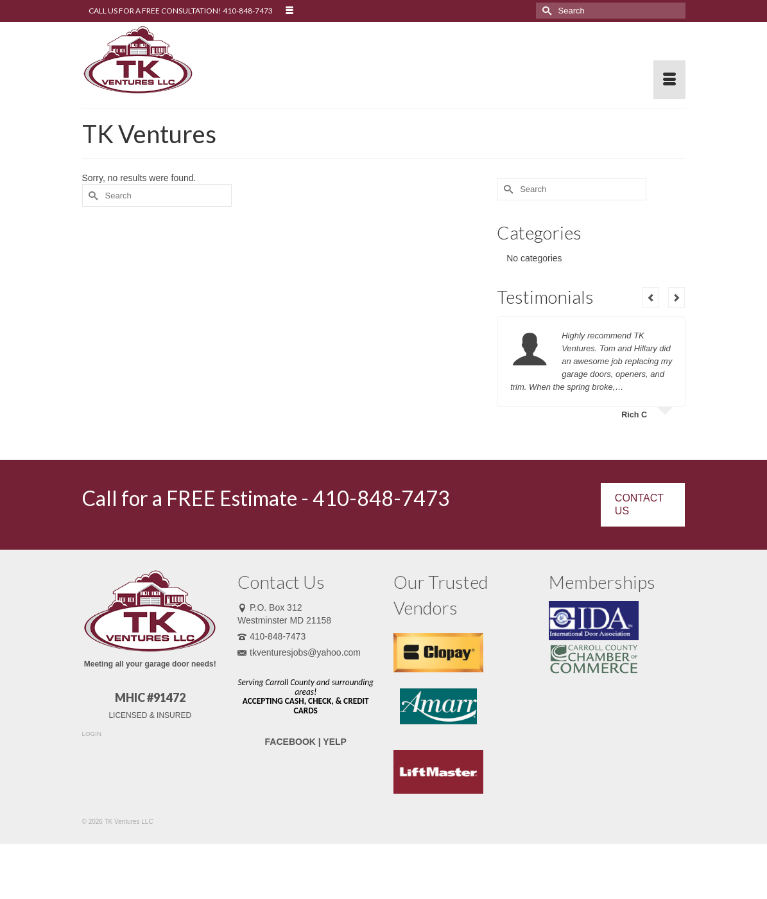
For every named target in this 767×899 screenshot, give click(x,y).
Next (676, 297)
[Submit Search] (545, 11)
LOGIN (92, 733)
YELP (335, 742)
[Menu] (669, 79)
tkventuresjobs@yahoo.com (299, 652)
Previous (650, 297)
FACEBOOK (290, 742)
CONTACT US (639, 504)
